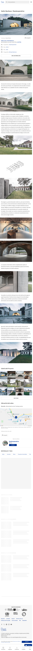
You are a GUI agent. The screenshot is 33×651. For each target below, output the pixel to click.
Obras (14, 454)
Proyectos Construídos (22, 454)
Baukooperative (12, 44)
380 (7, 47)
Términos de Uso (15, 641)
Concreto (9, 454)
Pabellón (3, 40)
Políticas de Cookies (7, 642)
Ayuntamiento (10, 40)
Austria (19, 42)
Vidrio (3, 454)
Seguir (12, 445)
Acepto (26, 641)
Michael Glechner (13, 52)
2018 (7, 49)
